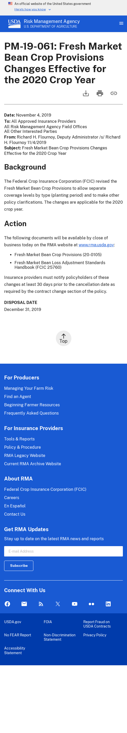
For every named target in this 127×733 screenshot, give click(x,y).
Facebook (7, 604)
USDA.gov (12, 622)
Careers (11, 497)
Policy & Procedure (22, 447)
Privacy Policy (94, 635)
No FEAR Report (17, 635)
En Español (15, 505)
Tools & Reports (19, 439)
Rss (41, 604)
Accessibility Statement (14, 650)
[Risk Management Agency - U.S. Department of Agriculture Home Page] (52, 24)
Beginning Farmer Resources (32, 404)
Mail (24, 604)
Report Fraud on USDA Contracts (97, 624)
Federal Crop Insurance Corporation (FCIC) (45, 489)
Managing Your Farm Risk (28, 388)
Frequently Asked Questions (31, 413)
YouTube (74, 604)
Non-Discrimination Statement (60, 637)
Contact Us (14, 514)
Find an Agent (17, 396)
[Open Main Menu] (121, 24)
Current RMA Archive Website (32, 463)
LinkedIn (108, 604)
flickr (91, 604)
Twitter (58, 604)
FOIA (48, 622)
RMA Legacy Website (24, 455)
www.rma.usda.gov (96, 244)
